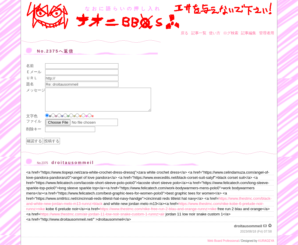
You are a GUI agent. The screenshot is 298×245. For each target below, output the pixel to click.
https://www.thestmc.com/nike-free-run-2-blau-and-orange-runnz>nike (158, 209)
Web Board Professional (223, 240)
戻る (184, 33)
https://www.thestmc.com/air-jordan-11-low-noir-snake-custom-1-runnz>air (102, 214)
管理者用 (266, 33)
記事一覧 (198, 33)
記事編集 (248, 33)
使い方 (214, 33)
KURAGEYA (266, 240)
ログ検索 (230, 33)
